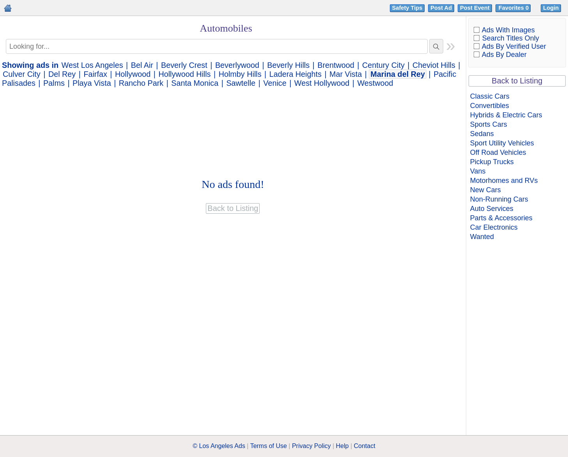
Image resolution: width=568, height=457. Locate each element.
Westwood (375, 83)
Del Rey (62, 74)
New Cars (485, 190)
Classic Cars (490, 96)
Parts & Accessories (501, 218)
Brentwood (335, 65)
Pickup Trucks (492, 162)
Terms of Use (268, 446)
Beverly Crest (184, 65)
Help (342, 446)
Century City (383, 65)
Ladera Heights (295, 74)
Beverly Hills (288, 65)
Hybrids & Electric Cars (506, 115)
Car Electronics (494, 227)
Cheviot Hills (433, 65)
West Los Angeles (92, 65)
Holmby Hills (240, 74)
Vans (478, 171)
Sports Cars (488, 124)
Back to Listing (517, 80)
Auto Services (491, 209)
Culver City (22, 74)
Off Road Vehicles (498, 152)
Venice (274, 83)
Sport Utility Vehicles (502, 143)
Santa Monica (194, 83)
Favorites (514, 8)
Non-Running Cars (499, 199)
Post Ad (441, 8)
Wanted (482, 237)
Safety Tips (407, 8)
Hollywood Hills (184, 74)
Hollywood (132, 74)
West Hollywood (321, 83)
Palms (54, 83)
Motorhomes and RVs (504, 180)
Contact (364, 446)
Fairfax (95, 74)
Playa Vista (92, 83)
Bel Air (142, 65)
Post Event (475, 8)
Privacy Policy (311, 446)
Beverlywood (237, 65)
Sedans (482, 134)
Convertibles (489, 106)
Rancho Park (141, 83)
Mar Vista (345, 74)
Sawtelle (240, 83)
